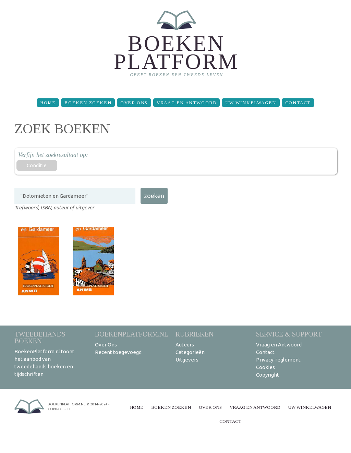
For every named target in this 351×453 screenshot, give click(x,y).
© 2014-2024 (97, 404)
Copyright (267, 375)
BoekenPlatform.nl (131, 334)
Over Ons (134, 102)
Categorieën (190, 352)
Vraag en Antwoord (186, 102)
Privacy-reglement (278, 360)
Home (48, 102)
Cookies (265, 367)
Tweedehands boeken (39, 337)
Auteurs (185, 344)
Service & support (289, 334)
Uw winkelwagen (250, 102)
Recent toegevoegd (118, 352)
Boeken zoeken (87, 102)
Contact (298, 102)
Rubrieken (195, 334)
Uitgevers (187, 360)
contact (56, 409)
